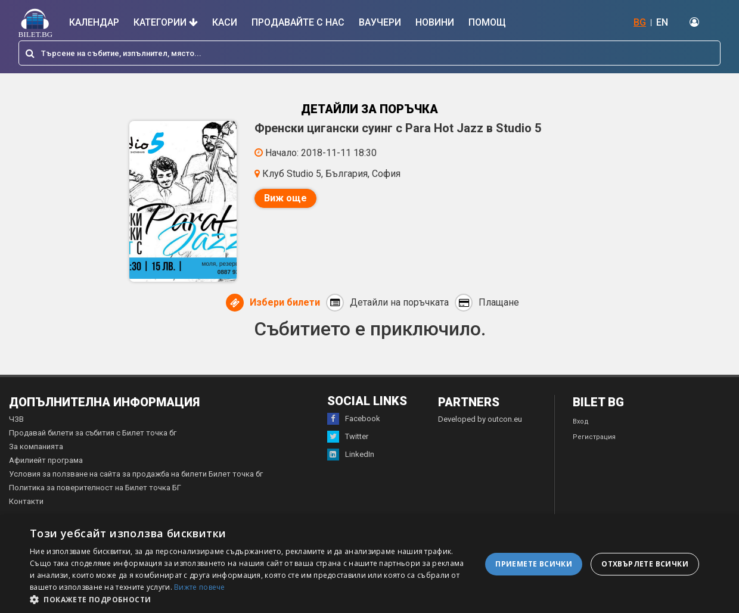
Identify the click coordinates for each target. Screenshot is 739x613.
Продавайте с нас (297, 22)
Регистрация (594, 437)
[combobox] (369, 53)
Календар (94, 22)
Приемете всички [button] (533, 564)
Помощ (487, 22)
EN (662, 22)
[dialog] (369, 564)
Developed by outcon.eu (480, 419)
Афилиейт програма (46, 460)
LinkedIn (350, 454)
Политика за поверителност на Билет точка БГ (95, 487)
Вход (581, 421)
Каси (224, 22)
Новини (434, 22)
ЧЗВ (16, 419)
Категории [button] (165, 22)
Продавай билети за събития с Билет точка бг (92, 433)
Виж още (285, 198)
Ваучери (380, 22)
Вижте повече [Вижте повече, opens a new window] (199, 587)
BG (640, 22)
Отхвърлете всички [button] (644, 564)
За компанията (36, 446)
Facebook (353, 419)
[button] (249, 598)
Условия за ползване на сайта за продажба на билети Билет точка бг (136, 474)
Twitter (347, 437)
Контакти (26, 501)
